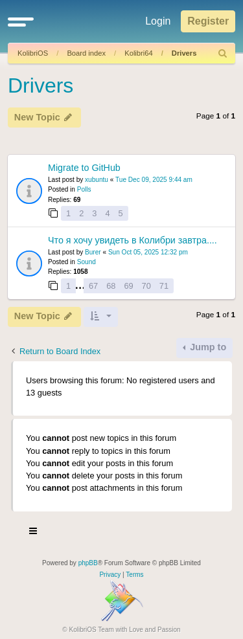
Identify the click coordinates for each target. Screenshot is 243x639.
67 (93, 286)
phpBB (88, 562)
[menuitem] (223, 53)
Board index (86, 53)
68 (110, 286)
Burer (93, 252)
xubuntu (96, 179)
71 (163, 286)
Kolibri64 (138, 53)
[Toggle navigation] (34, 533)
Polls (84, 189)
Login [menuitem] (157, 21)
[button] (21, 21)
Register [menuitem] (208, 21)
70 (146, 286)
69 (128, 286)
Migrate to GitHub (84, 168)
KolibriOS (32, 53)
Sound (86, 261)
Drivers (184, 53)
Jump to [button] (206, 347)
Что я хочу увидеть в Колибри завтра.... (132, 240)
